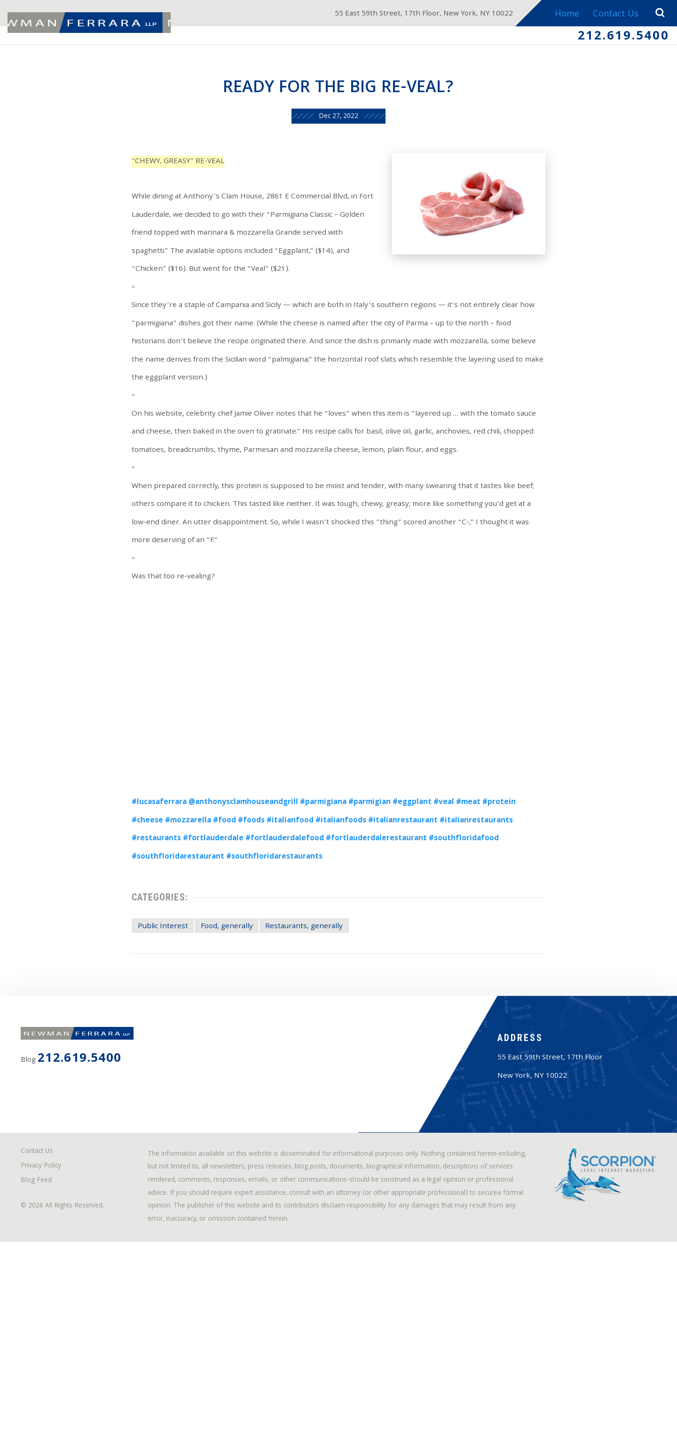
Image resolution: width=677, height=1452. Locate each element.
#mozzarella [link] (121, 923)
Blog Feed (42, 1365)
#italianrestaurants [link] (452, 923)
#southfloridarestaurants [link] (150, 966)
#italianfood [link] (240, 923)
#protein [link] (517, 902)
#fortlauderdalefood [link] (210, 945)
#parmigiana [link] (314, 902)
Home (562, 15)
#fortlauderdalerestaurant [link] (315, 945)
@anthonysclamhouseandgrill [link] (223, 902)
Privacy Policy (48, 1348)
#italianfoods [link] (298, 923)
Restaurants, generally (297, 1048)
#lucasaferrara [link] (126, 902)
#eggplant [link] (417, 902)
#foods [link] (195, 923)
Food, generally (206, 1048)
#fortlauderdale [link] (129, 945)
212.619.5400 (615, 39)
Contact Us (612, 15)
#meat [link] (482, 902)
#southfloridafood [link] (415, 945)
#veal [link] (453, 902)
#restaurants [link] (524, 923)
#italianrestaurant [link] (368, 923)
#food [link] (163, 923)
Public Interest (131, 1048)
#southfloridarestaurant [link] (509, 945)
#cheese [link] (556, 902)
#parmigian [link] (368, 902)
